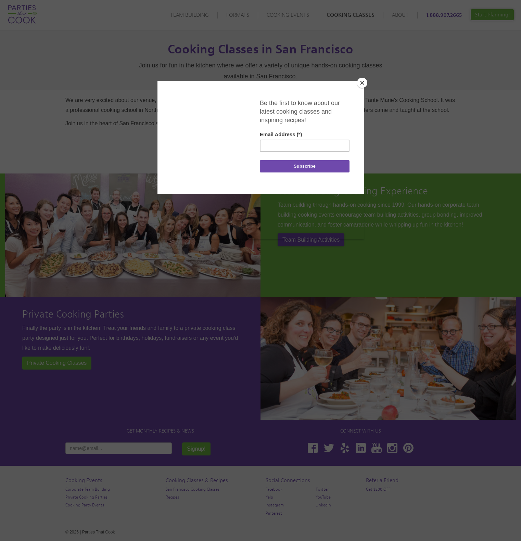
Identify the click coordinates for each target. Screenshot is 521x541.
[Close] (362, 83)
